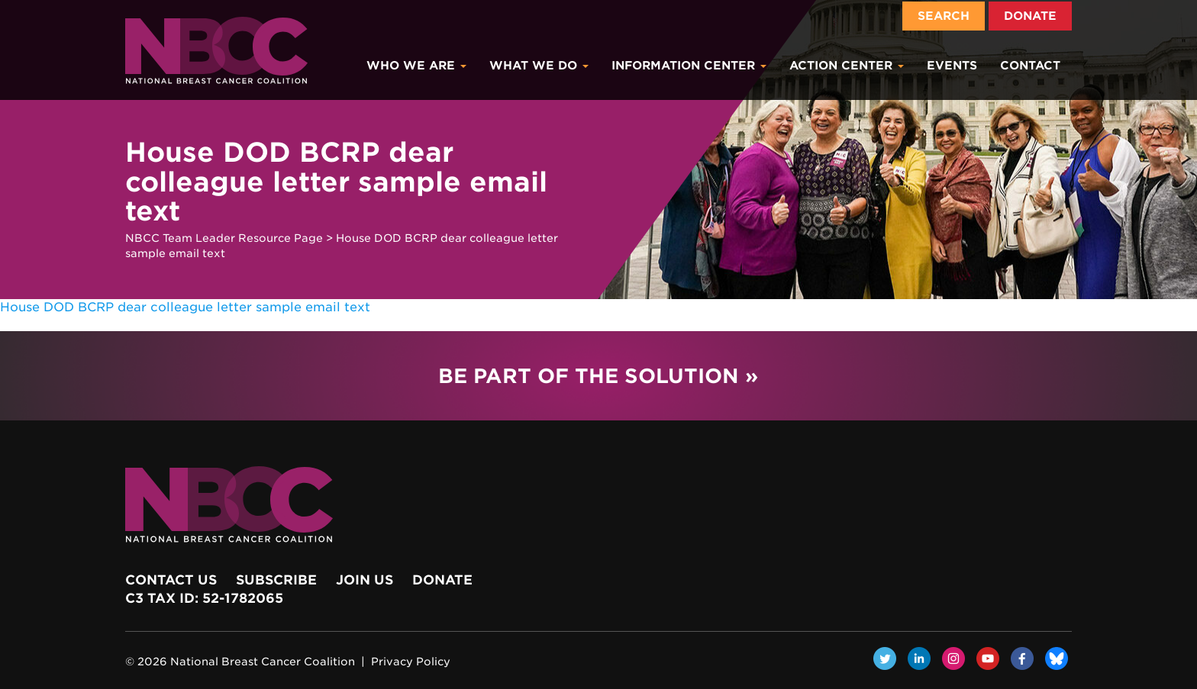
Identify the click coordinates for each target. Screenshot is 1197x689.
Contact (1030, 65)
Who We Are (416, 65)
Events (952, 65)
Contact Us (171, 580)
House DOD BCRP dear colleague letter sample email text (185, 307)
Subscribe (276, 580)
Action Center (846, 65)
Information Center (688, 65)
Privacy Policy (410, 661)
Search (944, 16)
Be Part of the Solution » (598, 376)
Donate (1030, 16)
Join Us (364, 580)
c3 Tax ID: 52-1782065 (204, 598)
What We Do (539, 65)
